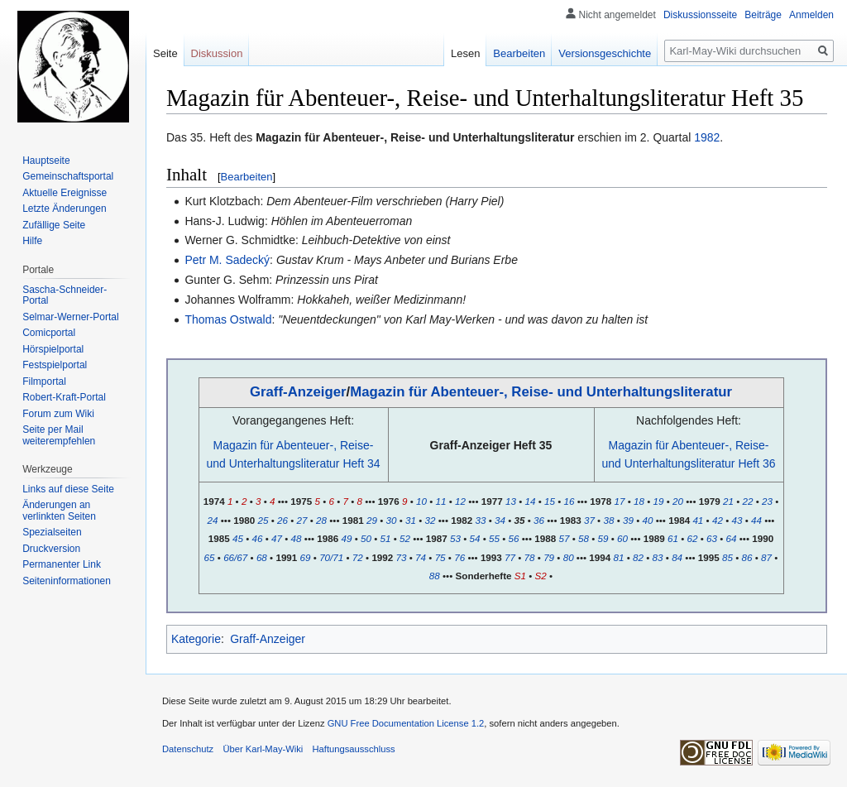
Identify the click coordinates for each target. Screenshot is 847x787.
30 (390, 520)
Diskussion (217, 53)
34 (500, 520)
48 (296, 538)
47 (276, 538)
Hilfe (32, 241)
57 (563, 538)
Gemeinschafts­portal (67, 176)
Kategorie (196, 638)
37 (589, 520)
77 (510, 557)
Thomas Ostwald (227, 319)
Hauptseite (45, 160)
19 (658, 501)
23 (767, 501)
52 (405, 538)
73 (401, 557)
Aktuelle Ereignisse (64, 193)
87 (766, 557)
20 (677, 501)
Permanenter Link (61, 564)
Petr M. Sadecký (227, 259)
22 (747, 501)
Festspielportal (54, 365)
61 (673, 538)
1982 (707, 137)
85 (727, 557)
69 (305, 557)
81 (619, 557)
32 (430, 520)
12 (460, 501)
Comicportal (48, 332)
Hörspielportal (53, 349)
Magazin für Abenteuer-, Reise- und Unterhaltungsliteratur (541, 392)
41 (697, 520)
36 (539, 520)
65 (209, 557)
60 (622, 538)
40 (648, 520)
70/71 (331, 557)
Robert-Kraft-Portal (64, 397)
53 (455, 538)
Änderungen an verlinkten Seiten (59, 510)
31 (410, 520)
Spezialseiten (51, 532)
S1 (520, 575)
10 (421, 501)
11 (441, 501)
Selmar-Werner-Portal (70, 317)
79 (548, 557)
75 (440, 557)
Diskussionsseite (700, 15)
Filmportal (44, 381)
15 (549, 501)
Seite (165, 53)
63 (711, 538)
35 (519, 520)
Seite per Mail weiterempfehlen (58, 435)
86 (747, 557)
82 (638, 557)
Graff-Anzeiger (298, 392)
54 (475, 538)
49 (346, 538)
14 (530, 501)
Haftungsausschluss (354, 749)
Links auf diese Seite (68, 489)
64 (731, 538)
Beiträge (763, 15)
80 (568, 557)
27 (302, 520)
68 (261, 557)
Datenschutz (187, 749)
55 (494, 538)
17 (619, 501)
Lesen (465, 53)
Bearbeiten (247, 176)
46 (257, 538)
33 (480, 520)
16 (569, 501)
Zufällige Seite (53, 225)
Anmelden (811, 15)
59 (603, 538)
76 (459, 557)
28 (321, 520)
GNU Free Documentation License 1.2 (406, 723)
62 (692, 538)
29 (371, 520)
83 (658, 557)
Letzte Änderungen (64, 208)
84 (677, 557)
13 (510, 501)
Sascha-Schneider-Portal (64, 295)
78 (529, 557)
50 (366, 538)
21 (728, 501)
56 (514, 538)
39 (628, 520)
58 (583, 538)
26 (282, 520)
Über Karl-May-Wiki (263, 749)
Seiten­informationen (66, 581)
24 (213, 520)
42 (717, 520)
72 (357, 557)
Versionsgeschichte (604, 53)
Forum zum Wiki (58, 414)
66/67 (235, 557)
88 (434, 575)
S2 (541, 575)
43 (736, 520)
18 (639, 501)
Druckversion (51, 548)
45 (237, 538)
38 (608, 520)
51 (385, 538)
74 (420, 557)
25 (262, 520)
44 (756, 520)
